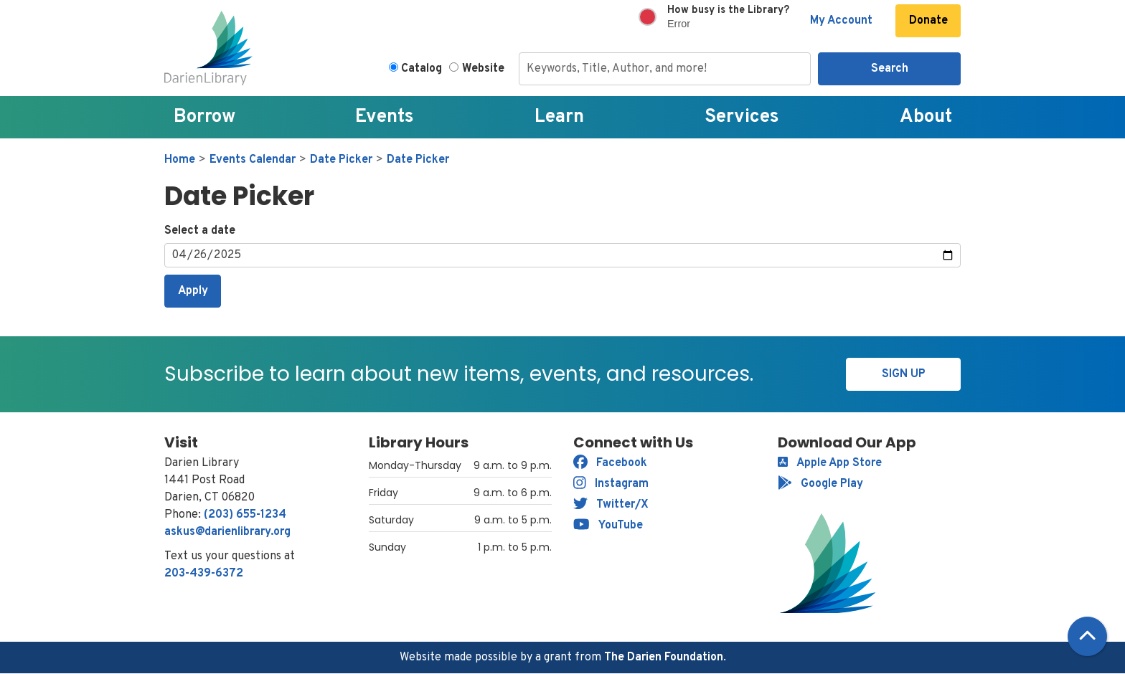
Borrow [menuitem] (204, 117)
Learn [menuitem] (559, 117)
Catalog (421, 69)
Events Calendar (253, 160)
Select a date (199, 231)
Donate (928, 21)
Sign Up (904, 374)
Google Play (820, 484)
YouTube (608, 525)
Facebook (610, 463)
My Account (841, 21)
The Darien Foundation (663, 657)
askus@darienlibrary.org (227, 532)
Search (889, 69)
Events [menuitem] (384, 117)
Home (179, 160)
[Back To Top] (1087, 636)
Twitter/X (611, 505)
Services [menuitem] (742, 117)
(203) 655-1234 (245, 515)
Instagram (611, 484)
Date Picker (341, 160)
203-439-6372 (203, 573)
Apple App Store (830, 463)
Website (483, 69)
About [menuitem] (926, 117)
